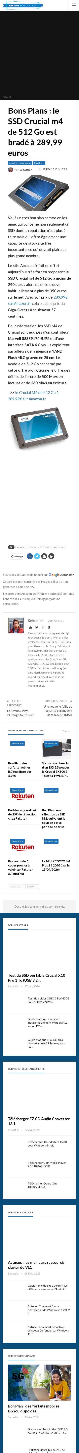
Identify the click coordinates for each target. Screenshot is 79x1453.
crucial (46, 547)
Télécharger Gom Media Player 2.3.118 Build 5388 (47, 1164)
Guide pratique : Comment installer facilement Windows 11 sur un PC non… (47, 1022)
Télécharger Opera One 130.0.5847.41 (43, 1185)
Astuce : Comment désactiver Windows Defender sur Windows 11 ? (48, 1330)
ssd (62, 547)
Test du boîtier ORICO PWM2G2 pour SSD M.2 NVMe (48, 1000)
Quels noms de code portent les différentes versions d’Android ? (48, 1287)
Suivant (32, 886)
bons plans (34, 547)
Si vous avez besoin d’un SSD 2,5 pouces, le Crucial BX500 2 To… (48, 1430)
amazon (20, 547)
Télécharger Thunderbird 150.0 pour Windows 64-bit (47, 1143)
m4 (55, 547)
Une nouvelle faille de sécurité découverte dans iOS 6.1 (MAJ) (58, 711)
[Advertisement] (39, 53)
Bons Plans (39, 163)
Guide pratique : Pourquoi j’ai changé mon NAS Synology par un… (46, 1043)
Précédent (16, 886)
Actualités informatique (20, 163)
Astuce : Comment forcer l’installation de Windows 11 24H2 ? (49, 1310)
